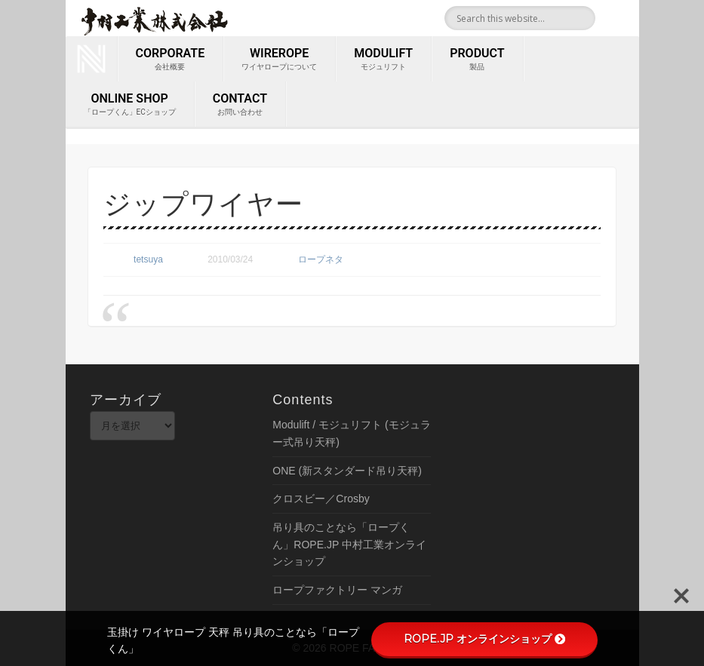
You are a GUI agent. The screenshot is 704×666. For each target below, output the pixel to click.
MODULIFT (383, 59)
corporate (170, 59)
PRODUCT (477, 59)
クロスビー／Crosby (320, 499)
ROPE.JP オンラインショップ (484, 639)
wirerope (279, 59)
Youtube (622, 18)
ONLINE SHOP (130, 104)
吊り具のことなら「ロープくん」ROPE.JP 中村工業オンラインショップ (349, 544)
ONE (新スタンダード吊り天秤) (347, 471)
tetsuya (148, 259)
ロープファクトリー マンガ (337, 590)
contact (240, 104)
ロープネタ (320, 259)
